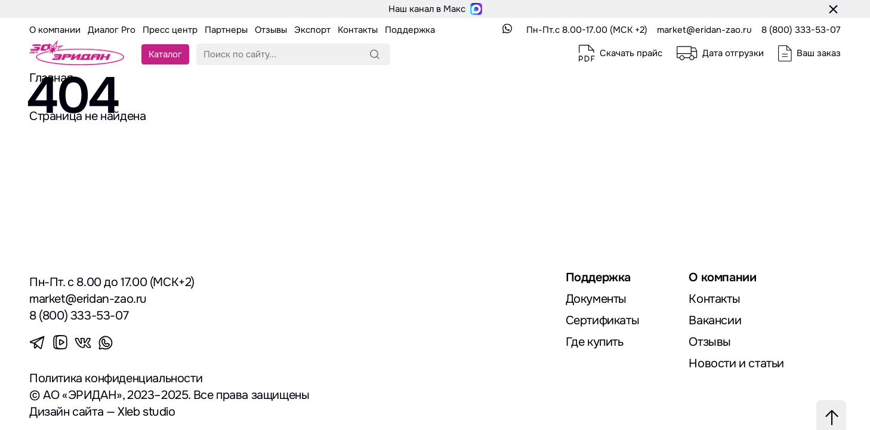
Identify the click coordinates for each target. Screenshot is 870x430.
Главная (51, 77)
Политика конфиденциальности (115, 378)
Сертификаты (603, 320)
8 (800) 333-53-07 (801, 30)
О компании (722, 277)
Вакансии (715, 320)
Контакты (714, 298)
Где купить (595, 341)
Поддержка (598, 277)
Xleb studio (146, 411)
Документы (596, 298)
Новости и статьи (736, 363)
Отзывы (710, 341)
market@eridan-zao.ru (704, 30)
